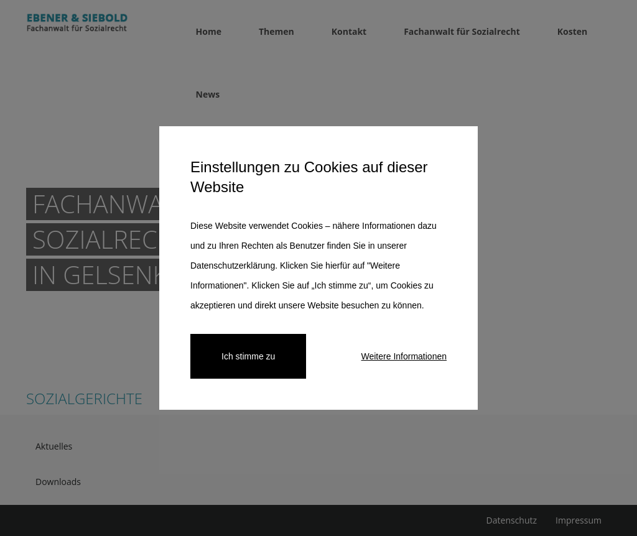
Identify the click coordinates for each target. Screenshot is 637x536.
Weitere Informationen (404, 356)
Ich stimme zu (248, 356)
